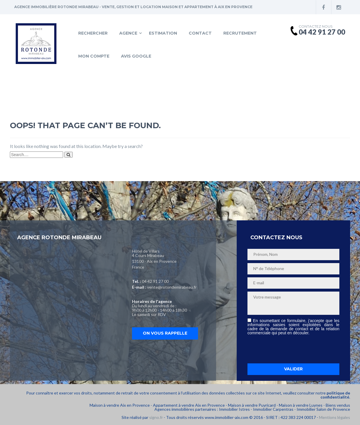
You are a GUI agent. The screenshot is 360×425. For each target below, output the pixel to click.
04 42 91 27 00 (155, 281)
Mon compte (93, 56)
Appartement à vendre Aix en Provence (189, 405)
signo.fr (156, 417)
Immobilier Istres (234, 409)
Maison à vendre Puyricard (252, 405)
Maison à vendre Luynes (300, 405)
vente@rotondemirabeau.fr (172, 287)
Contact (200, 33)
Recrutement (240, 33)
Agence (128, 33)
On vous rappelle (165, 333)
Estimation (163, 33)
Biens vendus (338, 405)
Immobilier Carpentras (273, 409)
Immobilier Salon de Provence (323, 409)
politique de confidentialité (335, 394)
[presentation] (291, 349)
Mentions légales (334, 417)
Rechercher (93, 33)
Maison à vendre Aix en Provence (120, 405)
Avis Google (136, 56)
